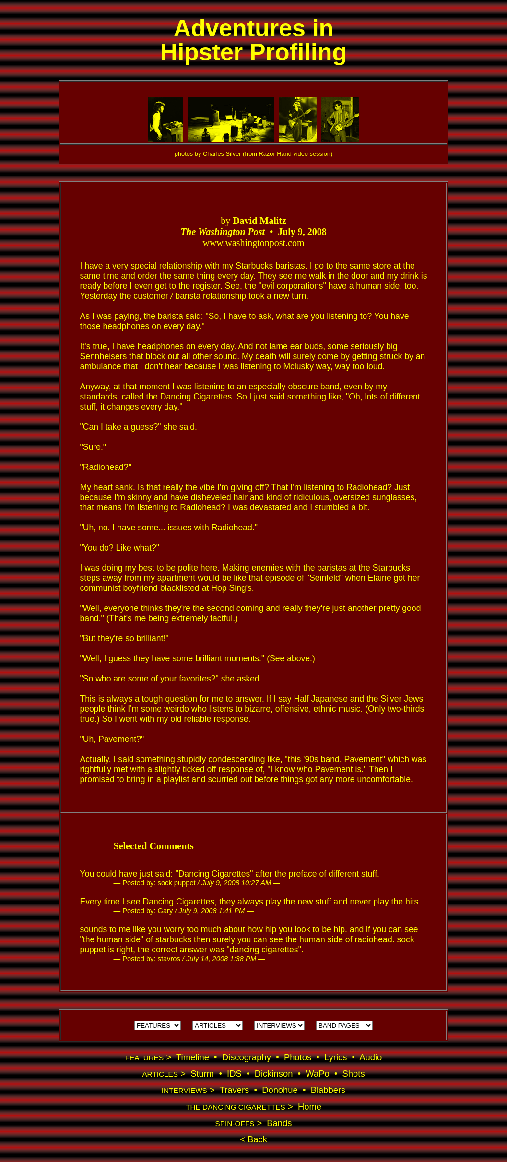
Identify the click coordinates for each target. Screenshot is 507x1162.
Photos (297, 1057)
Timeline (192, 1057)
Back (256, 1139)
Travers (234, 1090)
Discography (246, 1057)
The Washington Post (222, 231)
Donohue (280, 1090)
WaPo (317, 1073)
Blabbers (328, 1090)
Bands (279, 1123)
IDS (234, 1073)
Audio (370, 1057)
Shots (353, 1073)
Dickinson (274, 1073)
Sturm (202, 1073)
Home (309, 1107)
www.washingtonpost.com (253, 242)
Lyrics (335, 1057)
